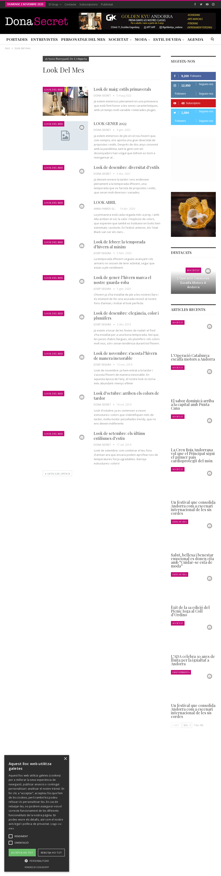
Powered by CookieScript (37, 867)
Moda (141, 39)
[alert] (36, 813)
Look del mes (53, 89)
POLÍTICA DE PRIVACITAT (106, 859)
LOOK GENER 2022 (110, 123)
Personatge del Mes (83, 39)
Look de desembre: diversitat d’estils (126, 167)
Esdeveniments (180, 672)
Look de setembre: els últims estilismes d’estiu (119, 436)
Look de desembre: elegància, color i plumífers (126, 315)
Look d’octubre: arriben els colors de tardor (126, 396)
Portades (17, 39)
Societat (118, 39)
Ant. (176, 725)
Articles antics (57, 473)
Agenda (11, 186)
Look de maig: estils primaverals (122, 89)
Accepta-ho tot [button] (22, 852)
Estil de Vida (167, 39)
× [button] (65, 758)
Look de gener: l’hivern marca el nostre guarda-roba (122, 280)
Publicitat (107, 4)
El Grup (53, 4)
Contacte (70, 4)
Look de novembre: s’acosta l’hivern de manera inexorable (125, 356)
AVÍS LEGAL (136, 859)
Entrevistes (44, 39)
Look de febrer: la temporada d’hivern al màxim (119, 244)
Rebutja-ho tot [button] (51, 852)
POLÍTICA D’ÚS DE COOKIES (167, 859)
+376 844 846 (166, 823)
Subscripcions (88, 4)
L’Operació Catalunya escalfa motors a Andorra (193, 282)
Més (191, 39)
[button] (37, 861)
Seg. (187, 725)
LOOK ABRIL (105, 202)
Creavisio (210, 869)
